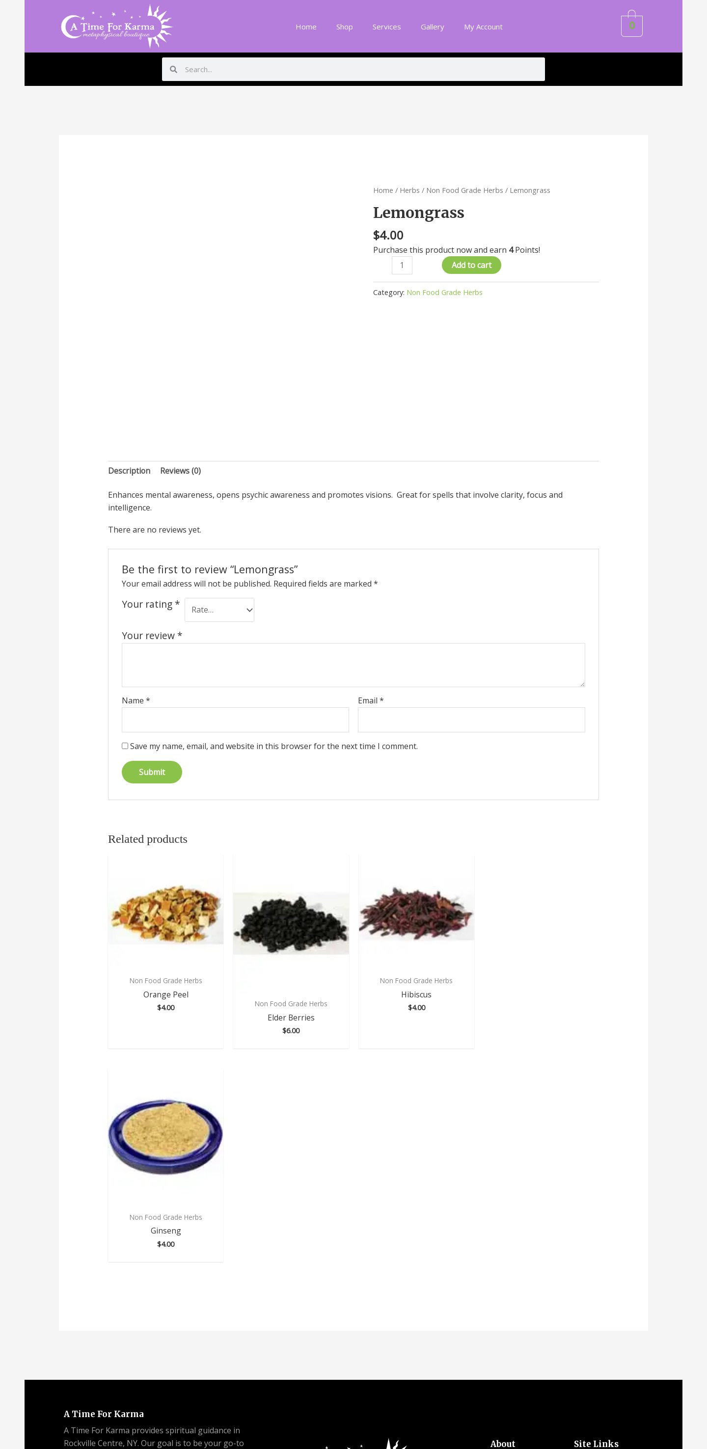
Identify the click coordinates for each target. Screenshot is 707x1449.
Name (136, 701)
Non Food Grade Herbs (464, 190)
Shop (344, 26)
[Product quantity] (402, 265)
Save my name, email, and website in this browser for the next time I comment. (274, 746)
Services (387, 26)
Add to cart (471, 265)
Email (371, 701)
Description (129, 470)
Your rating (151, 604)
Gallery (432, 26)
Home (306, 26)
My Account (483, 26)
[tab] (129, 471)
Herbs (410, 190)
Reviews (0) (181, 470)
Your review (152, 636)
